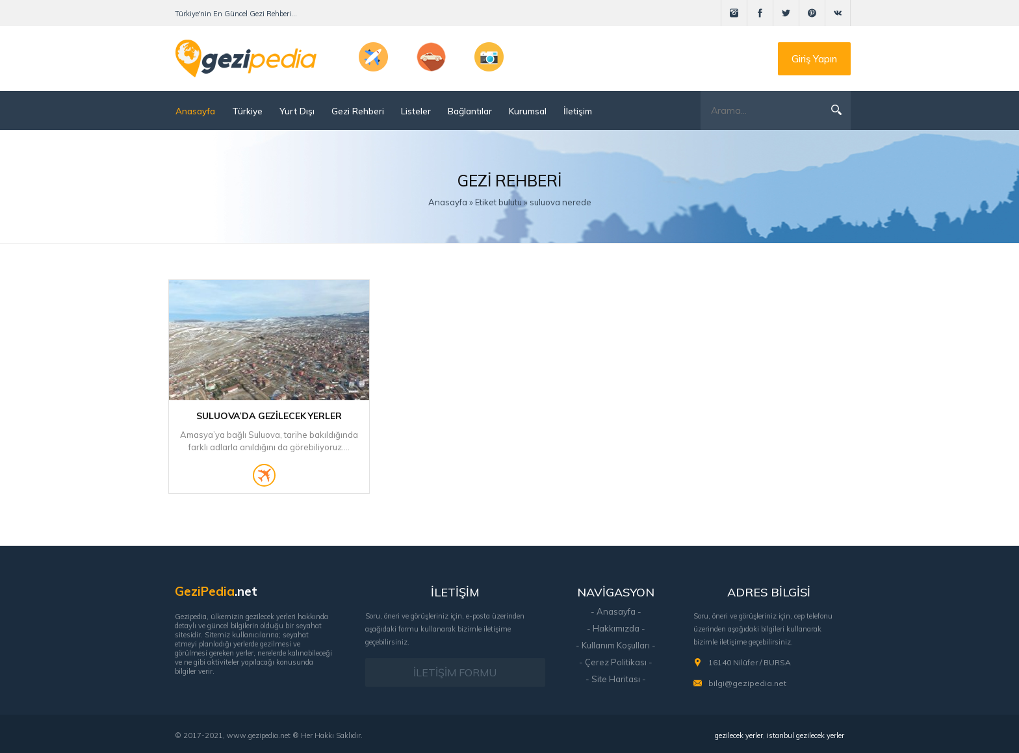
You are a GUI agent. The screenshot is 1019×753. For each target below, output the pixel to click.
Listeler (416, 110)
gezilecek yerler (739, 735)
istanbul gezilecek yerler (805, 735)
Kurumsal (528, 110)
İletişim (577, 110)
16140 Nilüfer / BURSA (749, 662)
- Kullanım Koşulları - (616, 645)
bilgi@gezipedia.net (747, 683)
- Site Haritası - (616, 679)
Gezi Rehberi (357, 110)
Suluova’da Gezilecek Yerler (268, 416)
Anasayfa (195, 110)
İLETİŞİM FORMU (455, 672)
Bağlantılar (470, 110)
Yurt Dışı (297, 110)
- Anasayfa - (616, 611)
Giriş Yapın (814, 59)
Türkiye (247, 110)
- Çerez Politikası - (615, 662)
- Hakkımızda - (616, 628)
